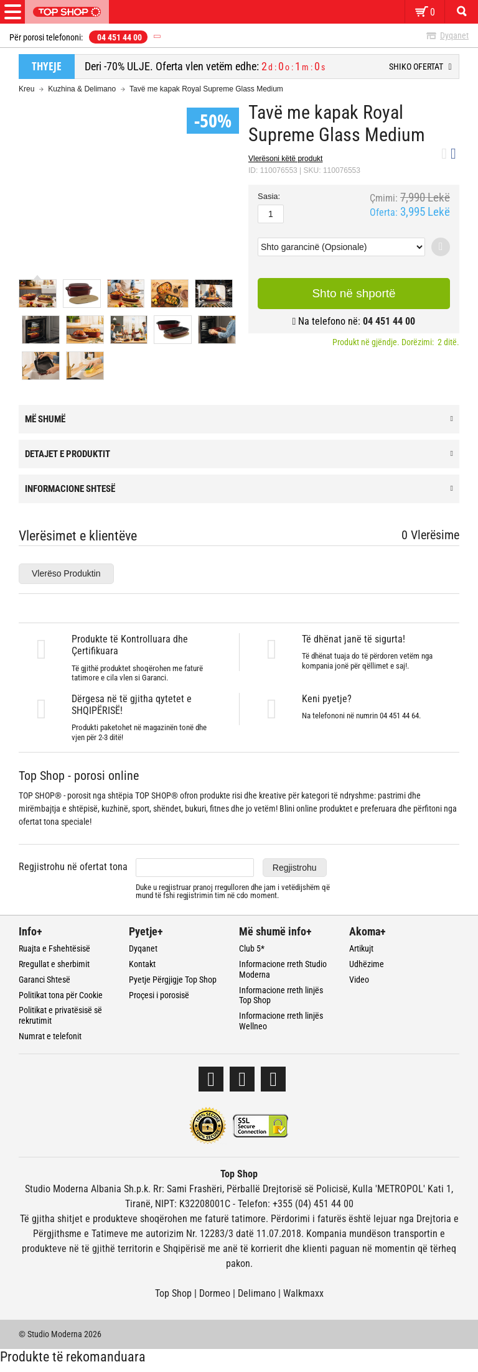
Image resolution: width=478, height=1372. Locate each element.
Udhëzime (366, 964)
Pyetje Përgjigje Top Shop (173, 980)
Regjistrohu (295, 868)
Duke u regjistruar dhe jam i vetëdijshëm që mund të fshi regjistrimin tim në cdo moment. (233, 891)
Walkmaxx (303, 1293)
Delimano (257, 1293)
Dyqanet (454, 35)
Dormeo (214, 1293)
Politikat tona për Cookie (61, 995)
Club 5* (252, 948)
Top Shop (173, 1293)
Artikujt (361, 948)
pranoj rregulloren (221, 887)
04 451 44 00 (119, 37)
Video (359, 980)
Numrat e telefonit (50, 1036)
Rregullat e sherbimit (54, 964)
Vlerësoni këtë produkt (285, 158)
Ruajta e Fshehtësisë (54, 948)
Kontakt (142, 964)
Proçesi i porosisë (159, 995)
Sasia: (269, 196)
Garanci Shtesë (44, 980)
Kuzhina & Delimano (82, 89)
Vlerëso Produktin (66, 573)
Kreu (26, 89)
